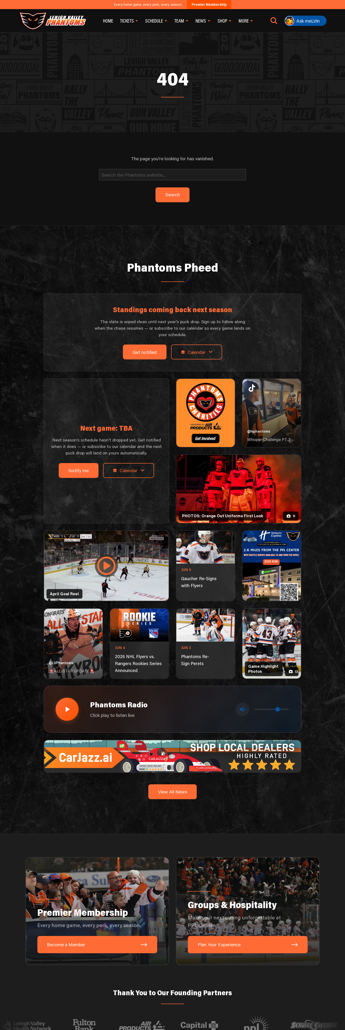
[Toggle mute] (242, 709)
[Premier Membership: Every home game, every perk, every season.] (97, 911)
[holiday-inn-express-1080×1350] (271, 566)
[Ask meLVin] (305, 21)
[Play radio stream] (67, 709)
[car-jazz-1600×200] (172, 756)
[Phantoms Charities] (205, 413)
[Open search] (273, 20)
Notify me (78, 470)
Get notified (144, 352)
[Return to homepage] (52, 21)
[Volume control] (271, 709)
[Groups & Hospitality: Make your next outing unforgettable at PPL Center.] (248, 911)
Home (108, 20)
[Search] (172, 174)
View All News (172, 792)
